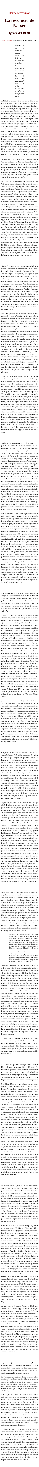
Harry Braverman (19, 13)
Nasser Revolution (6, 40)
